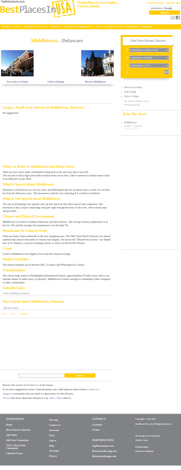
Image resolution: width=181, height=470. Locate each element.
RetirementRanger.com (104, 456)
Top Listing (130, 91)
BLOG (16, 27)
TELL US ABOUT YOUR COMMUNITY (117, 27)
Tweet (3, 314)
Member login (173, 3)
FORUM (147, 27)
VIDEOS (54, 27)
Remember (24, 314)
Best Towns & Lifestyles (18, 430)
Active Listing (131, 96)
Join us (52, 440)
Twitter (96, 430)
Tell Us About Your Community (16, 446)
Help (51, 445)
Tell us (6, 398)
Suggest (7, 393)
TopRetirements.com (13, 1)
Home (9, 424)
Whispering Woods (132, 105)
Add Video (11, 435)
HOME (5, 27)
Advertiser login (155, 3)
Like (13, 314)
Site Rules (54, 451)
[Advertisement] (40, 36)
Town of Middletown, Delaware (16, 293)
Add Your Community (17, 440)
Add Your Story (10, 308)
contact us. (93, 389)
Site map (53, 420)
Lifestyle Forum (14, 453)
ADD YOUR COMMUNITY (77, 27)
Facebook (97, 424)
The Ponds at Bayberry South (136, 101)
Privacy (53, 456)
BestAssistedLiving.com (104, 451)
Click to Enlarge (55, 81)
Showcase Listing (133, 87)
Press (52, 435)
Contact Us (55, 425)
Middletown (32, 385)
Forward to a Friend (17, 81)
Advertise (54, 430)
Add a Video (55, 398)
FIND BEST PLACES (35, 27)
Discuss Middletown (95, 81)
